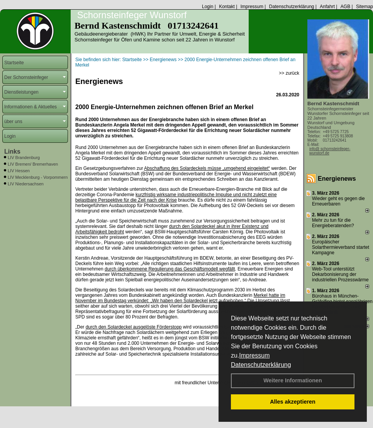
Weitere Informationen (292, 380)
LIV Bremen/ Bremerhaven (33, 164)
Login (207, 6)
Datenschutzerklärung (261, 364)
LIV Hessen (19, 170)
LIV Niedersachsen (26, 183)
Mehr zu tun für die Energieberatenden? (333, 222)
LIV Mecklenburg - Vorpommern (38, 177)
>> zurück (289, 73)
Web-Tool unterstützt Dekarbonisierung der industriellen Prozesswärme (340, 274)
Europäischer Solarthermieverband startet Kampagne (340, 247)
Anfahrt (327, 6)
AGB (345, 6)
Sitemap (364, 6)
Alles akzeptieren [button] (292, 402)
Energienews (337, 178)
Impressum (254, 355)
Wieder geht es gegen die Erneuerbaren (338, 201)
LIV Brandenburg (24, 157)
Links (12, 151)
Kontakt (227, 6)
